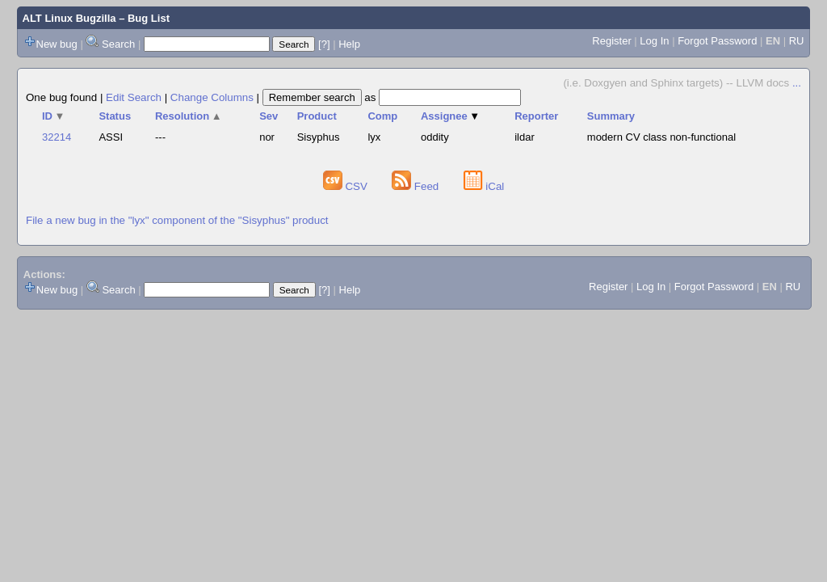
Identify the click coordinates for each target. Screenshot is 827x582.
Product (317, 116)
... (796, 83)
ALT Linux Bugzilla (69, 18)
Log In (654, 41)
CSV (347, 186)
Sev (268, 116)
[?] (324, 44)
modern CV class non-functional (661, 137)
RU (796, 41)
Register (611, 41)
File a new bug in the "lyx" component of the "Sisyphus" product (177, 220)
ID (53, 116)
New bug (57, 44)
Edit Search (134, 97)
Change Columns (212, 97)
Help (349, 44)
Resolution (188, 116)
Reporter (536, 116)
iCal (484, 186)
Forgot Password (717, 41)
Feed (417, 186)
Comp (382, 116)
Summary (611, 116)
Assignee (450, 116)
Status (115, 116)
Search (118, 44)
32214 (56, 137)
